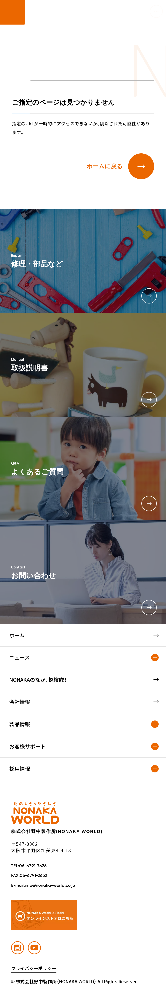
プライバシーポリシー (33, 968)
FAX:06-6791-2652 (29, 875)
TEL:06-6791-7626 (29, 866)
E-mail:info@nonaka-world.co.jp (43, 885)
